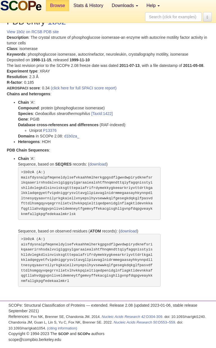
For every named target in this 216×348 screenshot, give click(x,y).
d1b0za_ (71, 136)
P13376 (50, 130)
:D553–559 (144, 322)
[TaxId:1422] (102, 113)
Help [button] (153, 5)
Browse (57, 5)
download (97, 164)
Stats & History (88, 5)
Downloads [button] (125, 5)
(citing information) (62, 328)
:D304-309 (132, 317)
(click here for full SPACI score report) (84, 88)
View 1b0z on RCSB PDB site (33, 32)
